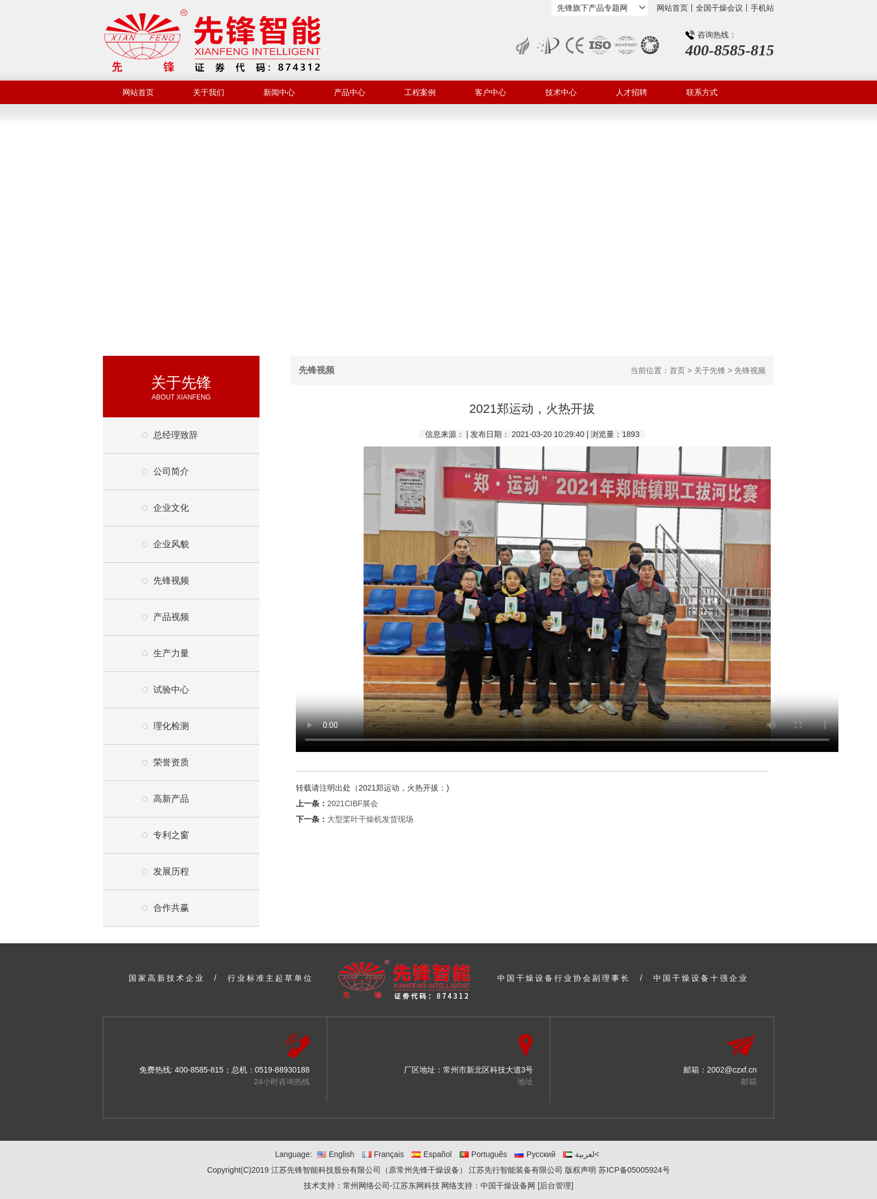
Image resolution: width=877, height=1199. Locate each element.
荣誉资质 (171, 762)
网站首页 (672, 7)
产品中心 (349, 92)
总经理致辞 (175, 435)
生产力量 (171, 653)
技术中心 (561, 92)
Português (483, 1154)
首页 (677, 370)
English (336, 1154)
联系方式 (702, 92)
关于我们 (208, 92)
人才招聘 (631, 92)
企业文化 (171, 507)
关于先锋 (709, 370)
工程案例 (420, 92)
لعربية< (581, 1154)
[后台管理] (555, 1185)
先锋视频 (171, 580)
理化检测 (171, 726)
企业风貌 (171, 544)
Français (383, 1154)
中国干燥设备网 (507, 1185)
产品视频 (171, 617)
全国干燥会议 (719, 7)
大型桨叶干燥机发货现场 (370, 819)
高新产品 (171, 798)
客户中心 (490, 92)
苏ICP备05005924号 (634, 1169)
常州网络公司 (366, 1185)
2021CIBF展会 (352, 803)
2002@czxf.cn (732, 1069)
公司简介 (171, 471)
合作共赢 (171, 908)
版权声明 (580, 1169)
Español (432, 1154)
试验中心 (171, 689)
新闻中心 (279, 92)
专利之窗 (171, 835)
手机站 (762, 7)
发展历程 (171, 871)
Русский (535, 1154)
